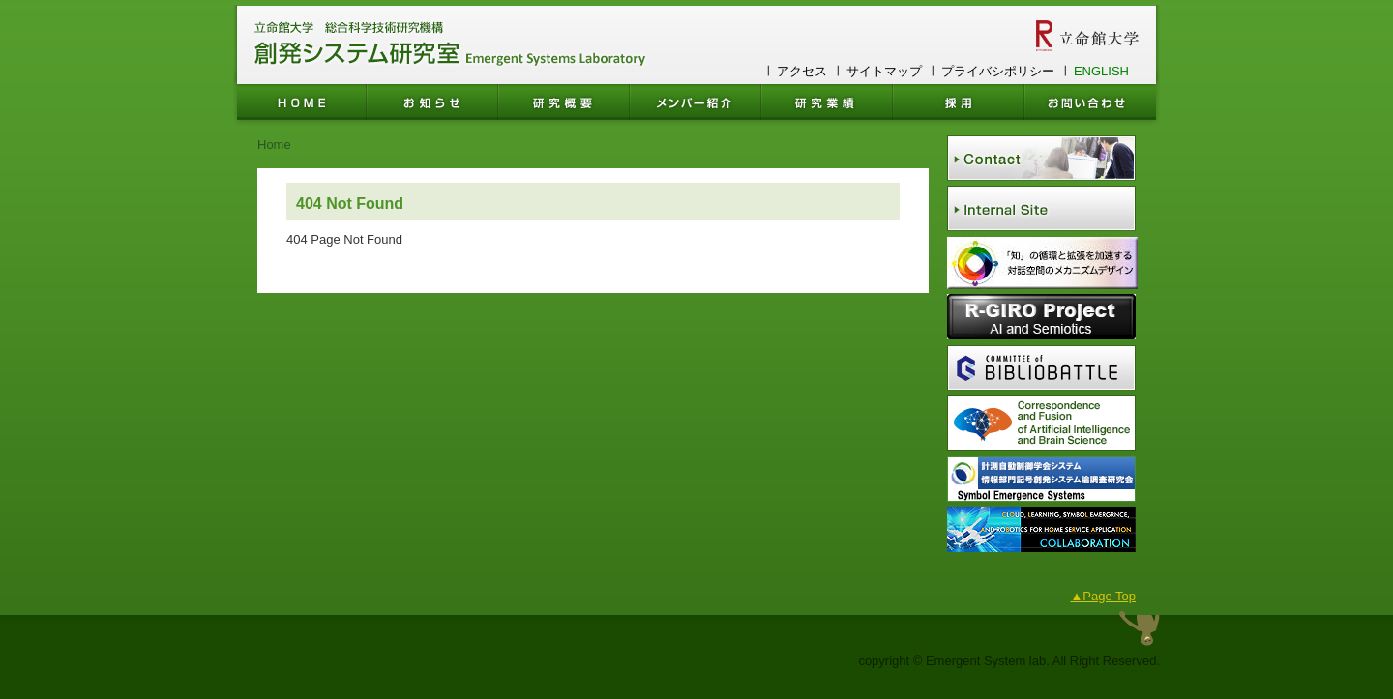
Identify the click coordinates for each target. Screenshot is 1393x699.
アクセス (802, 71)
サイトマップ (884, 71)
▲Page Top (1103, 596)
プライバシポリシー (997, 71)
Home (274, 144)
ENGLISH (1101, 71)
